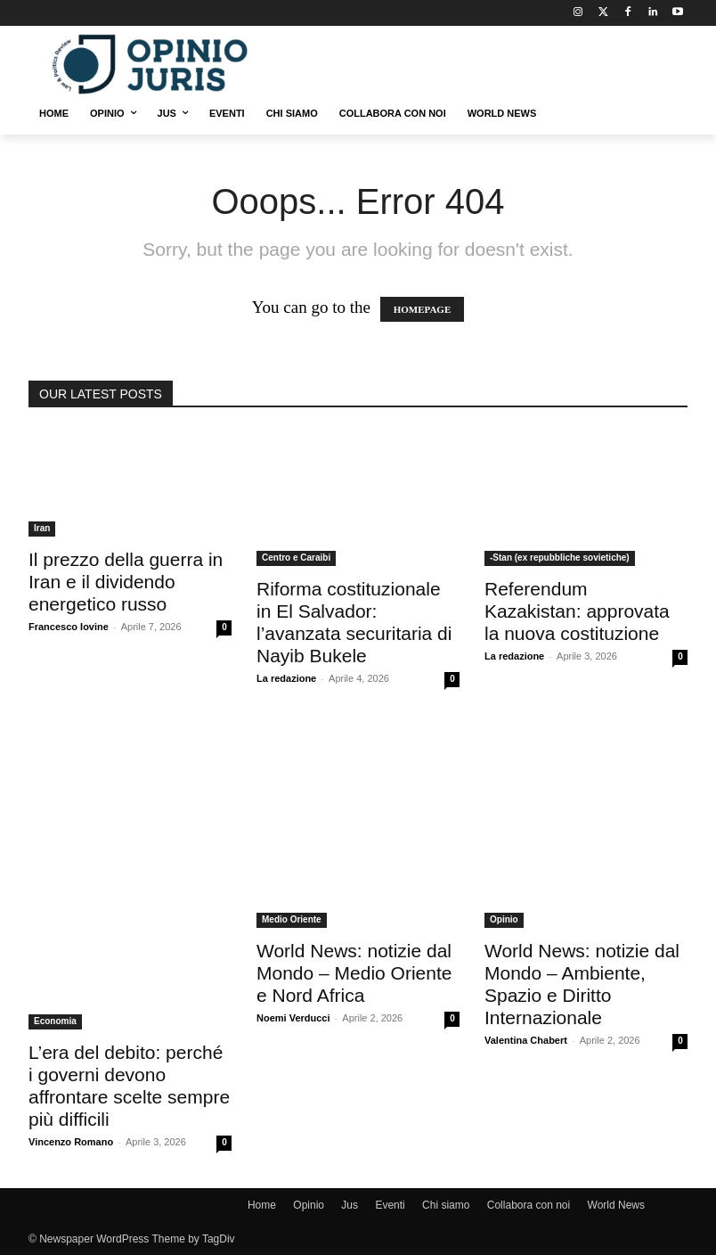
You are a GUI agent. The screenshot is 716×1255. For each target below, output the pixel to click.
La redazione (286, 678)
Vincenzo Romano (70, 1141)
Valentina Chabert (525, 1040)
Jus (349, 1205)
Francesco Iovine (68, 626)
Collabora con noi (528, 1205)
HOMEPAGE (423, 309)
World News (616, 1205)
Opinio (504, 919)
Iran (42, 528)
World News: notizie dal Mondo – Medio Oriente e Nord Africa (354, 972)
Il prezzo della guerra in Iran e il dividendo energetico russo (125, 581)
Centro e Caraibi (296, 557)
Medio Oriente (291, 919)
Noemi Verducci (293, 1018)
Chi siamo (445, 1205)
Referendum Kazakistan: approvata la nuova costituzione (577, 611)
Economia (55, 1021)
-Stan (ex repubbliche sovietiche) (560, 557)
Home (262, 1205)
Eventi (389, 1205)
